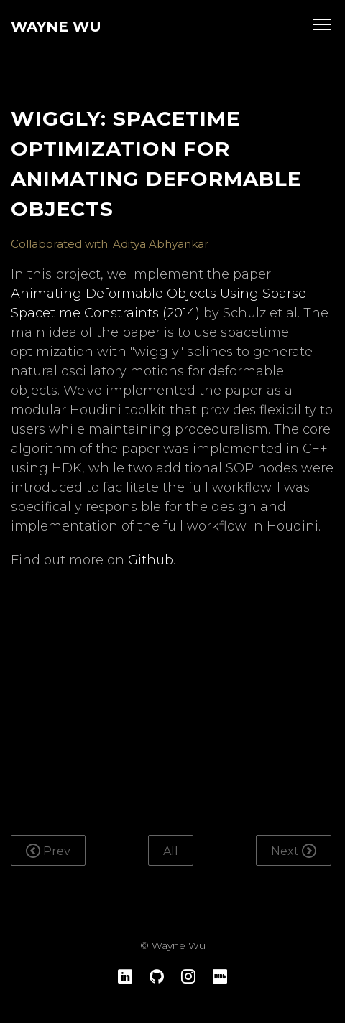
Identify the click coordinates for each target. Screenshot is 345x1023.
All (170, 851)
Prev (48, 851)
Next (293, 851)
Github (150, 560)
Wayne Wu (56, 26)
